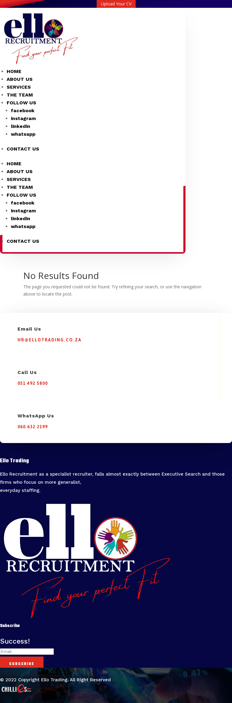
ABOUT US (20, 79)
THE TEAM (20, 95)
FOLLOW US (21, 103)
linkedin (20, 126)
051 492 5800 (33, 383)
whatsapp (23, 134)
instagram (23, 118)
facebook (22, 110)
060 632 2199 (33, 426)
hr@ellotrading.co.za (50, 339)
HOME (14, 71)
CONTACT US (23, 149)
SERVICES (19, 87)
